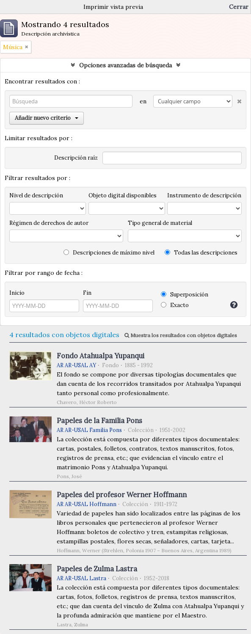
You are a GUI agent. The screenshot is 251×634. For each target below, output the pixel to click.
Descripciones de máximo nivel (108, 252)
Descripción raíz (76, 157)
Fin (87, 292)
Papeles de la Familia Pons (99, 420)
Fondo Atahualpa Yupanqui (100, 356)
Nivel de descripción (36, 195)
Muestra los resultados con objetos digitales (180, 335)
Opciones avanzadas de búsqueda (125, 65)
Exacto (175, 305)
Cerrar (238, 7)
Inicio (17, 292)
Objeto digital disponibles (122, 195)
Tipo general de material (160, 223)
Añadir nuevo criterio (46, 118)
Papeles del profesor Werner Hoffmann (122, 494)
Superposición (184, 294)
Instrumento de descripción (204, 195)
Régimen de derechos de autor (48, 223)
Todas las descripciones (201, 252)
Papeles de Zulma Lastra (97, 569)
